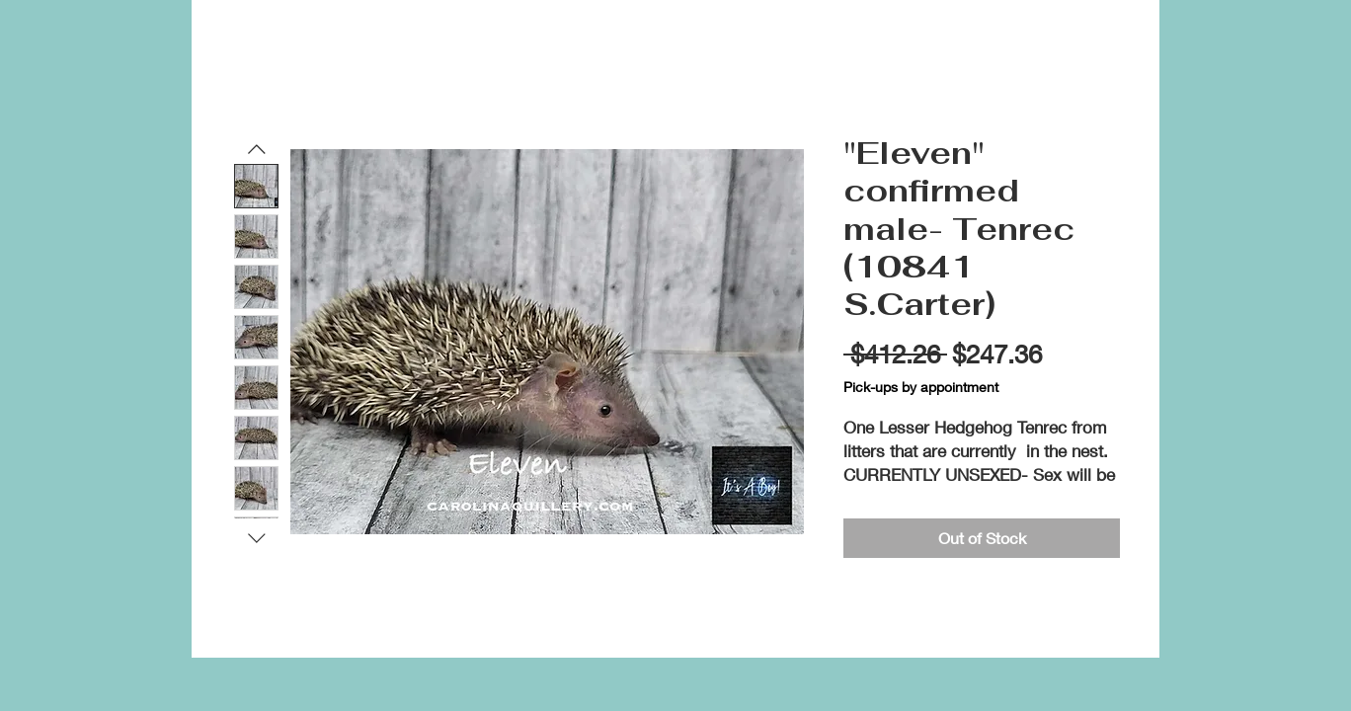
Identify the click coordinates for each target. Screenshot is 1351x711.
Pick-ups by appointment (920, 386)
